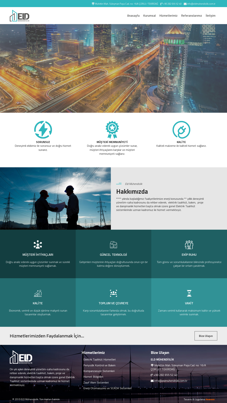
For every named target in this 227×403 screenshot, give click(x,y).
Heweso (210, 399)
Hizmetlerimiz (168, 15)
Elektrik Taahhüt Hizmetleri (99, 359)
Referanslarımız (191, 15)
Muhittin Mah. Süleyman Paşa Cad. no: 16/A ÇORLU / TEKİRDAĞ (178, 367)
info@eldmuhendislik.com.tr (170, 381)
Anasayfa (133, 15)
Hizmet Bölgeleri (93, 376)
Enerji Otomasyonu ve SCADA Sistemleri (107, 388)
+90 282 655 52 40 (165, 375)
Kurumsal (149, 15)
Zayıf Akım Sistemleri (96, 382)
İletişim (210, 15)
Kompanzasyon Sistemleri (99, 371)
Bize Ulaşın (206, 336)
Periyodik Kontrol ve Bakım (99, 365)
